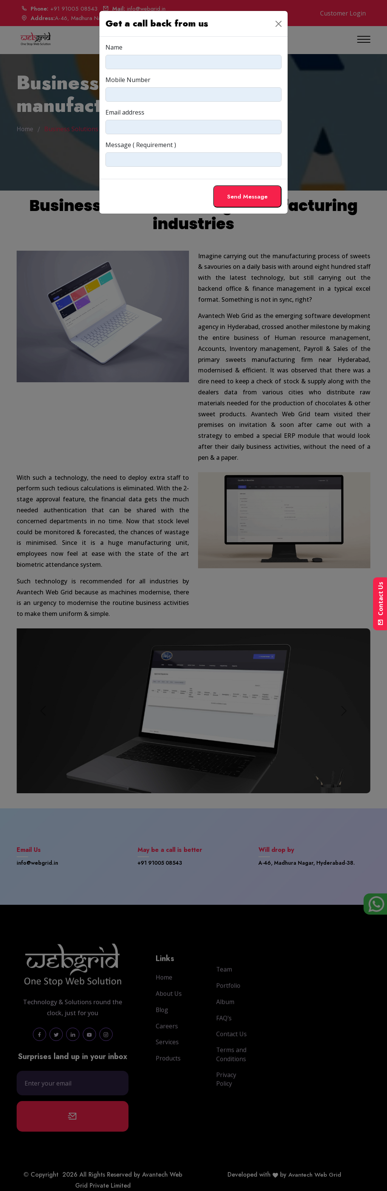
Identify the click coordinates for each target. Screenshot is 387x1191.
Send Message (247, 196)
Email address (124, 112)
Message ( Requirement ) (140, 145)
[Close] (278, 24)
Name (113, 47)
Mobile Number (127, 80)
